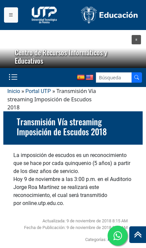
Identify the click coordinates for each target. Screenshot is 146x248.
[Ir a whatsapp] (118, 236)
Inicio (13, 91)
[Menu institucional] (11, 15)
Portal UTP (38, 91)
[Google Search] (114, 77)
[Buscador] (136, 77)
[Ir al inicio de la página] (137, 234)
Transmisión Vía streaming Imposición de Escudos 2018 (62, 127)
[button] (136, 39)
